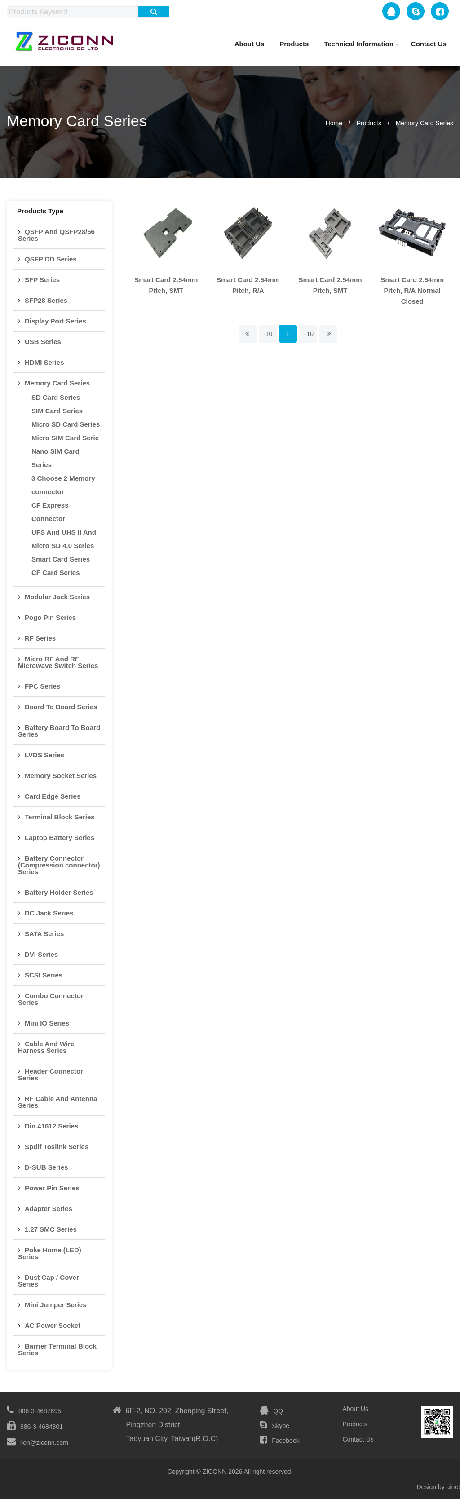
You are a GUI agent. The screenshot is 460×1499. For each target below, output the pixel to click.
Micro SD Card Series (65, 424)
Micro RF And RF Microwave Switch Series (58, 662)
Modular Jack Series (57, 597)
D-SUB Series (46, 1167)
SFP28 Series (46, 300)
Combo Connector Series (51, 999)
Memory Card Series (424, 123)
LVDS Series (44, 755)
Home (334, 123)
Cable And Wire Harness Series (46, 1047)
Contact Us (429, 44)
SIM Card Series (57, 411)
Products (294, 44)
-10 (267, 333)
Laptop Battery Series (59, 837)
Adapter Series (48, 1208)
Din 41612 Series (51, 1126)
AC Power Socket (52, 1325)
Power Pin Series (52, 1188)
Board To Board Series (61, 707)
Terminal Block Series (60, 817)
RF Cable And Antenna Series (57, 1102)
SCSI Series (43, 975)
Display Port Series (55, 321)
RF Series (40, 638)
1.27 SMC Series (51, 1229)
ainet (453, 1486)
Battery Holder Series (59, 892)
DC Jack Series (49, 913)
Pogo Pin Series (50, 617)
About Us (249, 44)
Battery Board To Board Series (59, 731)
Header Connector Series (50, 1074)
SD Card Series (55, 397)
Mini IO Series (47, 1023)
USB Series (43, 341)
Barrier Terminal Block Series (57, 1349)
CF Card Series (55, 572)
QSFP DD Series (51, 259)
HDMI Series (44, 362)
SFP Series (42, 279)
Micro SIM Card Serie (65, 438)
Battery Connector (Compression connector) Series (59, 865)
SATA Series (44, 933)
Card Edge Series (52, 796)
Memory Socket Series (61, 775)
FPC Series (42, 686)
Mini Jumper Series (56, 1305)
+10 (308, 333)
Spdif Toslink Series (56, 1146)
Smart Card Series (60, 559)
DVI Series (41, 954)
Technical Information (359, 44)
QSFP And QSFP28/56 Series (56, 235)
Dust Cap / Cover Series (48, 1280)
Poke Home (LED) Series (49, 1253)
